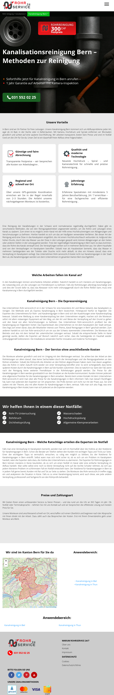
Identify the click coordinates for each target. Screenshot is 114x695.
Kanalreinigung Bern (38, 14)
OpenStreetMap (51, 607)
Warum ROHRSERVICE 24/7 (75, 640)
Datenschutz (69, 656)
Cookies (65, 661)
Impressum (67, 652)
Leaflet (40, 607)
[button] (6, 561)
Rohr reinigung (8, 14)
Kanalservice (20, 14)
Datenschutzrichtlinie (71, 665)
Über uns (66, 644)
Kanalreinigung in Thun (86, 584)
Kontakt (65, 648)
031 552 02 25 (21, 97)
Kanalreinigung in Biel (86, 581)
